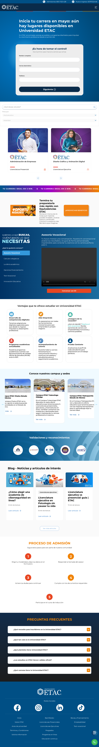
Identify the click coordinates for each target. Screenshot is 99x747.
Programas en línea (49, 735)
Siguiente (49, 89)
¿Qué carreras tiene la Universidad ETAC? (51, 670)
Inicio (19, 718)
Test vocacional (80, 726)
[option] (28, 151)
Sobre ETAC (19, 722)
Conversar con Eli (69, 291)
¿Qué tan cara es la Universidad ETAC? (51, 639)
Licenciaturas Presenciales (49, 722)
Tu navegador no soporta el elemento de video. (69, 267)
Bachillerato (49, 718)
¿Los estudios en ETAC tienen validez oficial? (51, 660)
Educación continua (49, 739)
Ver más (7, 411)
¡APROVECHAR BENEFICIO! (76, 210)
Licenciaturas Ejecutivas (49, 726)
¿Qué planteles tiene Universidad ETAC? (51, 650)
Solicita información (19, 735)
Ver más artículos (49, 528)
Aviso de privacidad (19, 726)
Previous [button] (3, 404)
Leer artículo (15, 511)
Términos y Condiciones (19, 730)
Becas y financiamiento (80, 718)
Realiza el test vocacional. (79, 325)
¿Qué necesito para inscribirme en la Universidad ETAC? (51, 629)
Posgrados (50, 730)
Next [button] (96, 404)
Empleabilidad (79, 722)
